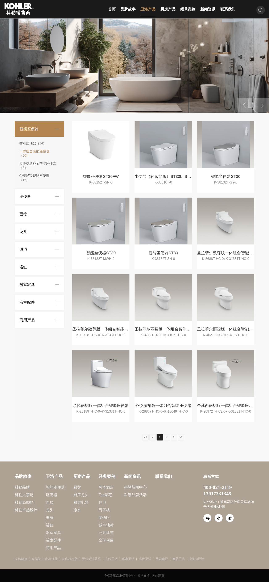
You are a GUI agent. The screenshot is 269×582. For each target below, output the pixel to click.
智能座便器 (29, 129)
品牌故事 (128, 9)
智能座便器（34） (32, 143)
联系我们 (227, 9)
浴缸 (23, 267)
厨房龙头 (61, 495)
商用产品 (27, 320)
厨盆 (57, 487)
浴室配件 (27, 302)
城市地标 (86, 525)
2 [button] (138, 111)
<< (125, 437)
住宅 (82, 502)
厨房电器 (61, 502)
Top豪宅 (85, 495)
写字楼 (84, 510)
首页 (112, 9)
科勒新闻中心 (115, 487)
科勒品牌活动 (115, 495)
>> (161, 437)
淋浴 (23, 249)
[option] (134, 65)
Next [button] (261, 105)
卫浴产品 (148, 9)
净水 (57, 510)
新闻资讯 (207, 9)
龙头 (23, 232)
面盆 (23, 214)
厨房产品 (167, 9)
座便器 (25, 196)
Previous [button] (244, 105)
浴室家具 (27, 285)
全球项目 (86, 540)
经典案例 (187, 9)
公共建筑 (86, 533)
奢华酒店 (86, 487)
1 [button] (131, 111)
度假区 (84, 517)
